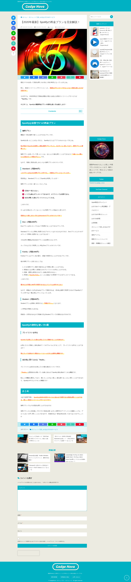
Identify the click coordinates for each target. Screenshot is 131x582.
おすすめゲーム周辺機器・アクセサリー (101, 208)
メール (20, 523)
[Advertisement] (101, 108)
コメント (22, 488)
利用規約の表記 (65, 577)
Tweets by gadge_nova (96, 183)
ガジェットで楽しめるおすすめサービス (42, 17)
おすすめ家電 (96, 218)
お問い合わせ (76, 577)
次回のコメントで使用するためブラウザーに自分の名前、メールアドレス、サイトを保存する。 (41, 541)
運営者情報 (54, 577)
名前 (19, 515)
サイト (20, 531)
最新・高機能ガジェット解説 (101, 243)
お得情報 (94, 223)
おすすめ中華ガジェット (100, 214)
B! (13, 28)
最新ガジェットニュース (100, 239)
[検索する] (111, 16)
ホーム (24, 17)
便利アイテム (96, 235)
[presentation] (28, 553)
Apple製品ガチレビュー (99, 202)
